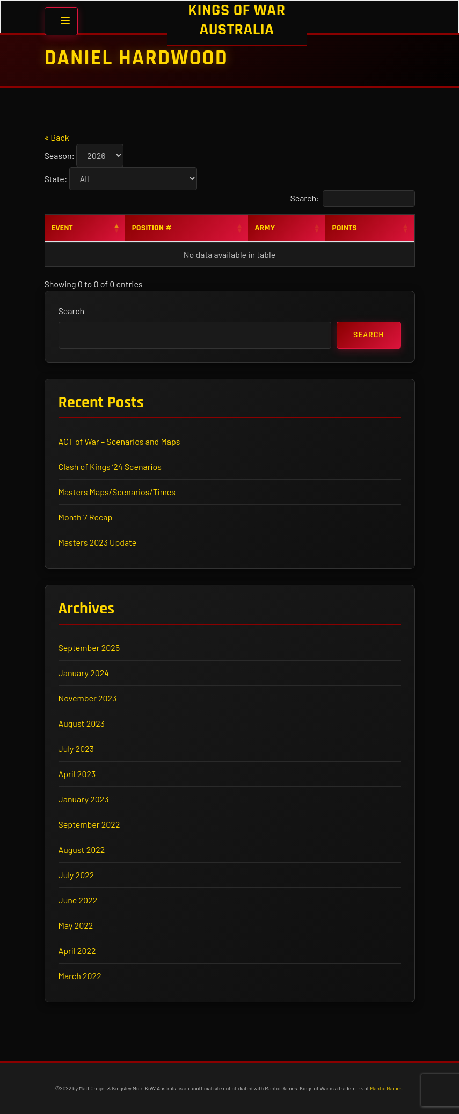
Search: (352, 198)
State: (56, 178)
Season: (60, 155)
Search (72, 311)
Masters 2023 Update (98, 542)
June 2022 (78, 900)
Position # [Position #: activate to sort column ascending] (151, 228)
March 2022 (80, 976)
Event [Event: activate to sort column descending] (62, 228)
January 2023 (84, 799)
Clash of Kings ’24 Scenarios (110, 466)
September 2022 (89, 824)
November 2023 (88, 698)
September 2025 (89, 647)
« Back (57, 137)
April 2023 (77, 774)
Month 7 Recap (86, 517)
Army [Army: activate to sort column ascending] (264, 228)
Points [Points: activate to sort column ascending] (344, 228)
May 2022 (76, 925)
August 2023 (82, 723)
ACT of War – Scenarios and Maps (119, 441)
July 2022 (76, 875)
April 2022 (77, 950)
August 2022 (82, 849)
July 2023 (76, 748)
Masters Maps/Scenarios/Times (117, 492)
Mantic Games (386, 1088)
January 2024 (84, 673)
